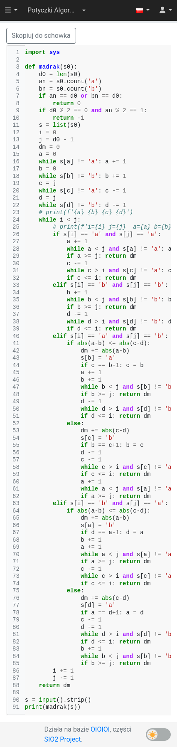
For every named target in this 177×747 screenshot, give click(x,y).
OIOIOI (100, 729)
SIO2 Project (62, 739)
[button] (56, 10)
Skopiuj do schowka (41, 35)
